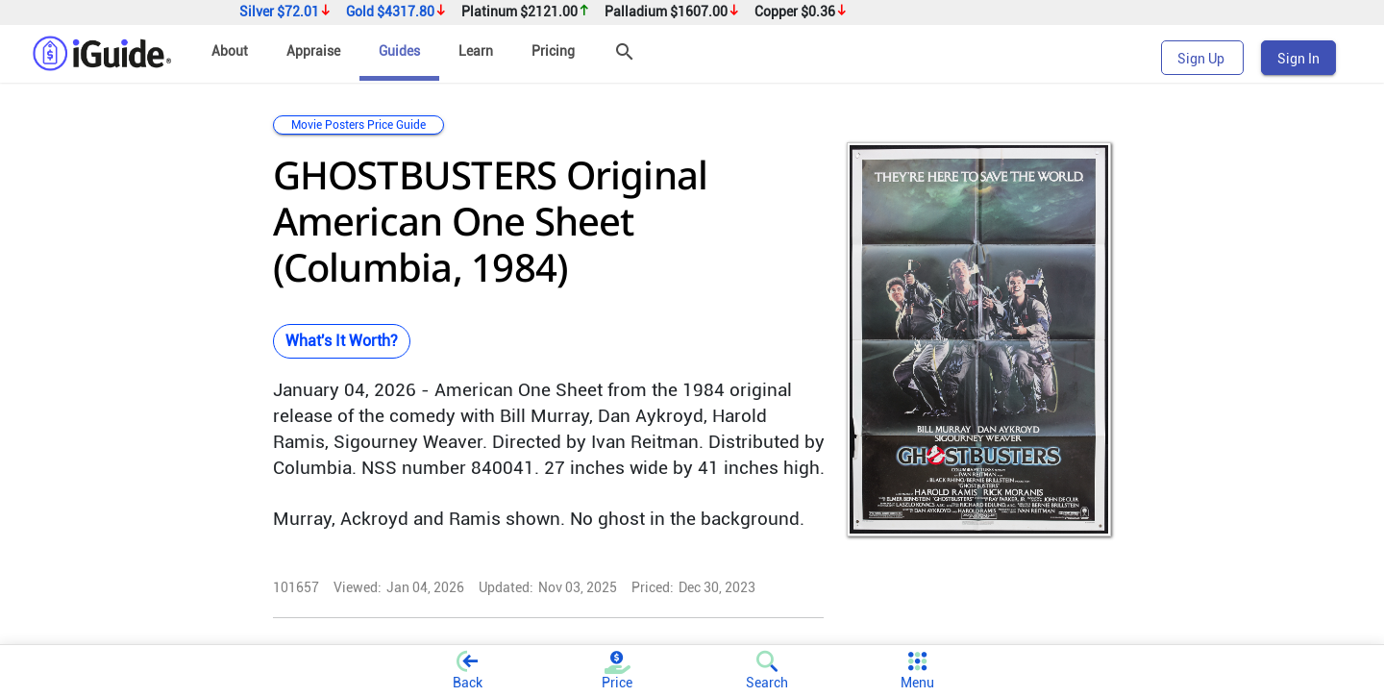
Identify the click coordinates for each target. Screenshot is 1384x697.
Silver (285, 12)
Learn (475, 51)
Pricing (553, 51)
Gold (396, 12)
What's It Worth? (341, 341)
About (229, 51)
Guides (399, 51)
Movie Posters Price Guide (358, 125)
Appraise (313, 51)
